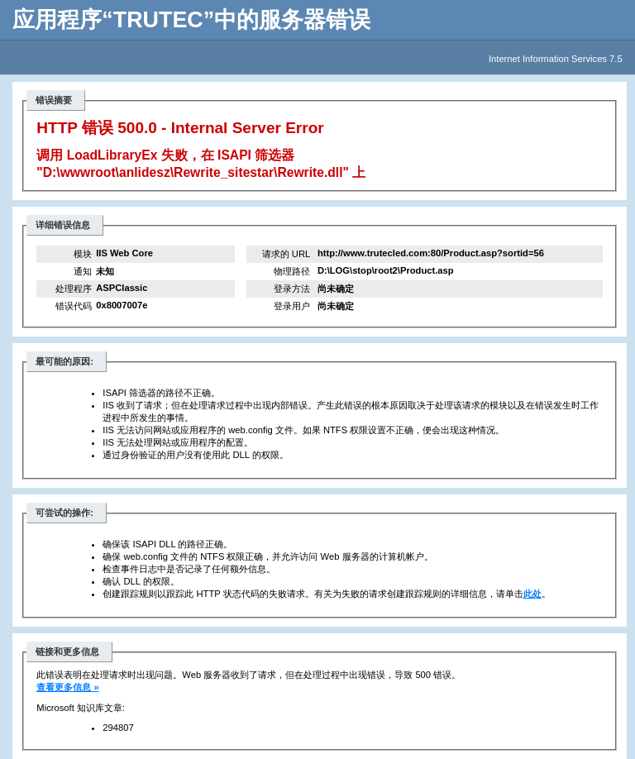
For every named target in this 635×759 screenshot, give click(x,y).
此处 (532, 594)
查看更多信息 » (67, 687)
